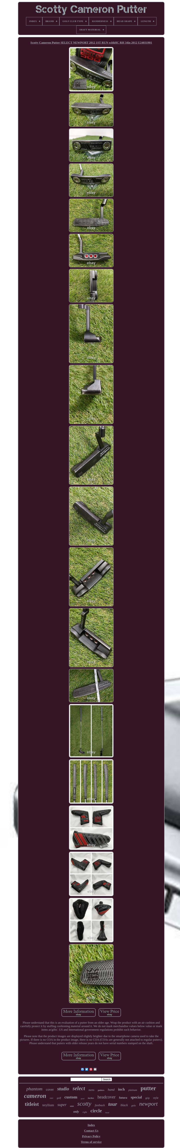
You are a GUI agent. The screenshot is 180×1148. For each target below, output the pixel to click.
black (124, 1105)
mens (91, 1089)
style (155, 1097)
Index (91, 1125)
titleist (32, 1104)
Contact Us (91, 1130)
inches (91, 1098)
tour (112, 1104)
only (76, 1111)
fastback (100, 1105)
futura (123, 1097)
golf (59, 1098)
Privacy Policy (91, 1136)
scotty (84, 1103)
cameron (35, 1095)
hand (111, 1089)
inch (121, 1089)
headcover (107, 1097)
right (84, 1112)
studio (63, 1088)
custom (71, 1097)
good (82, 1099)
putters (101, 1090)
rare (51, 1098)
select (79, 1088)
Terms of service (91, 1142)
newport (148, 1104)
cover (50, 1089)
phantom (34, 1088)
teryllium (48, 1105)
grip (147, 1098)
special (136, 1097)
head (107, 1112)
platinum (132, 1090)
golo (133, 1105)
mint (72, 1106)
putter (148, 1088)
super (61, 1104)
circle (96, 1110)
